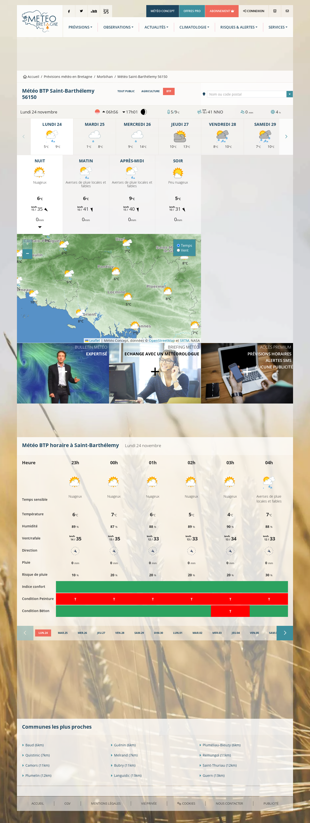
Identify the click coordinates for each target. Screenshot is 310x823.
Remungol (215, 755)
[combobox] (250, 94)
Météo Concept (163, 11)
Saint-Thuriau (218, 765)
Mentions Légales (106, 803)
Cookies (186, 803)
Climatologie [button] (192, 27)
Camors (35, 765)
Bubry (123, 765)
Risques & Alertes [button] (237, 27)
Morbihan (105, 76)
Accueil (31, 76)
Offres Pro (192, 11)
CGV (67, 803)
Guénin (123, 745)
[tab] (43, 633)
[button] (69, 277)
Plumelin (36, 775)
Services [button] (277, 27)
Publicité (271, 803)
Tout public (126, 91)
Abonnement (222, 11)
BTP (168, 91)
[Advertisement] (155, 53)
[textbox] (250, 94)
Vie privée (149, 803)
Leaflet (92, 340)
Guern (212, 775)
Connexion (253, 11)
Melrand (124, 755)
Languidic (126, 775)
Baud (33, 745)
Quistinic (36, 755)
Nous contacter (229, 803)
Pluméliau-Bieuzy (219, 745)
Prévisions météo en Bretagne (68, 76)
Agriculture (150, 91)
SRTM (184, 340)
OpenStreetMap (162, 340)
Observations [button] (117, 27)
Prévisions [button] (79, 27)
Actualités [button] (155, 27)
